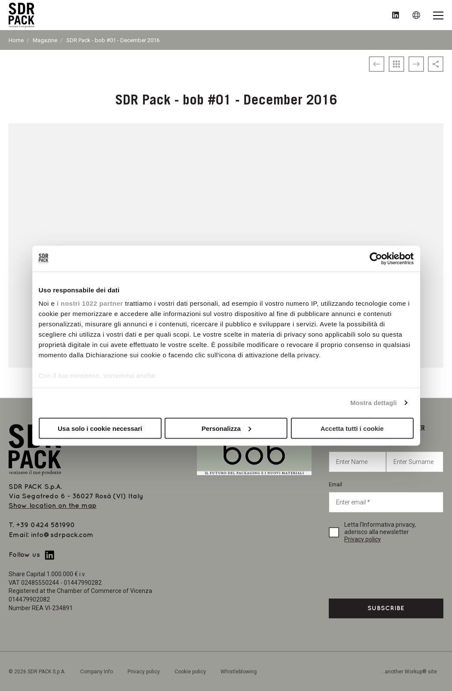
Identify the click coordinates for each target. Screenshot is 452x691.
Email (386, 497)
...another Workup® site (409, 672)
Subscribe (386, 608)
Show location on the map (53, 506)
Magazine (45, 40)
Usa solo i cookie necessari (100, 428)
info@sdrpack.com (62, 535)
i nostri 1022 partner (90, 303)
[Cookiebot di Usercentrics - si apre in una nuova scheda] (376, 258)
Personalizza (226, 428)
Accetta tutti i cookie (352, 428)
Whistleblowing (239, 672)
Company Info (96, 672)
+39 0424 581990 (45, 525)
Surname (414, 456)
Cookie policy (190, 672)
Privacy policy (362, 539)
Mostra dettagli (373, 402)
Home (16, 40)
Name (357, 456)
